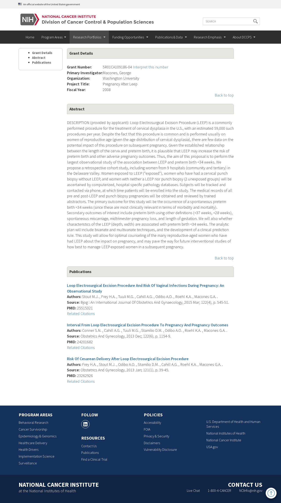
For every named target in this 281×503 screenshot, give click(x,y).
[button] (253, 21)
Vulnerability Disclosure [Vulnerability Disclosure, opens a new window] (160, 449)
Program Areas (52, 37)
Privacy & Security (156, 436)
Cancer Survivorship (33, 429)
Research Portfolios (87, 37)
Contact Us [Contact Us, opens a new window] (89, 446)
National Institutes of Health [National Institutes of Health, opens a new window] (225, 433)
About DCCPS (242, 37)
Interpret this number (150, 67)
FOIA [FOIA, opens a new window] (147, 429)
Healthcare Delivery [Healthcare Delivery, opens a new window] (33, 443)
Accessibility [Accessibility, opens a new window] (152, 422)
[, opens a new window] (85, 424)
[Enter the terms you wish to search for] (229, 21)
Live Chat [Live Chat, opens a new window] (193, 490)
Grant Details (42, 53)
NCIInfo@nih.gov (250, 490)
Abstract (38, 58)
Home (30, 37)
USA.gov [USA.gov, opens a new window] (212, 447)
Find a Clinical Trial (94, 459)
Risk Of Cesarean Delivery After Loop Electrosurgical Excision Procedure (128, 358)
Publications (41, 62)
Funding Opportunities (128, 37)
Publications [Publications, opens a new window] (90, 452)
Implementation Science (36, 456)
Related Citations (81, 313)
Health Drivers (28, 449)
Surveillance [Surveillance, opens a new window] (28, 463)
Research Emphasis (208, 37)
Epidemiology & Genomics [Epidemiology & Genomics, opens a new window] (37, 436)
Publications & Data (169, 37)
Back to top (224, 95)
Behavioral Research (33, 422)
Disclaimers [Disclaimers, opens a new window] (152, 443)
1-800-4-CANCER (219, 490)
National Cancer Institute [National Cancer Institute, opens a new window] (223, 440)
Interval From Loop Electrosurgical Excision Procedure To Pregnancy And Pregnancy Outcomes (147, 324)
